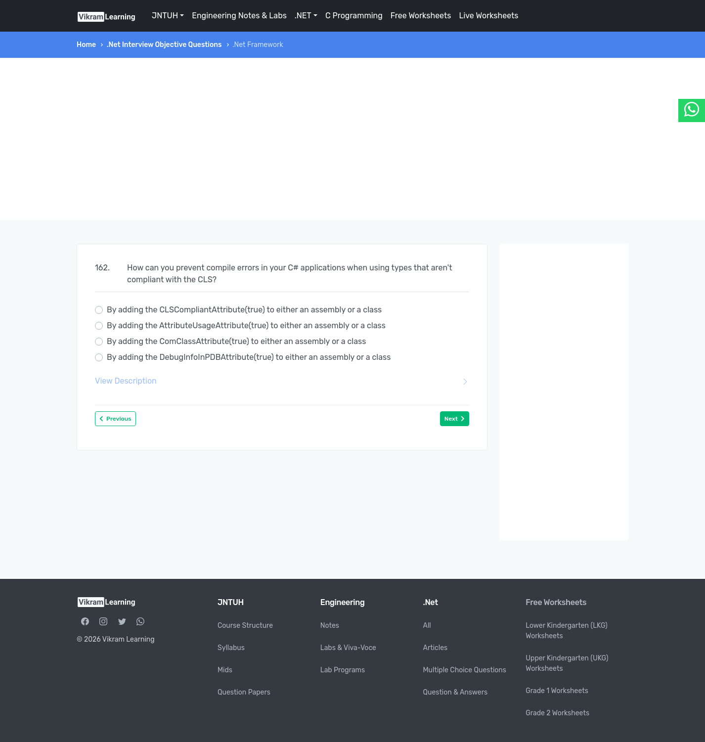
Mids (225, 670)
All (427, 625)
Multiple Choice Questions (465, 670)
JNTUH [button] (165, 15)
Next (454, 418)
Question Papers (244, 692)
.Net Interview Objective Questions (164, 45)
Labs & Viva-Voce (348, 648)
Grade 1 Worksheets (557, 691)
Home (86, 45)
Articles (435, 648)
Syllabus (231, 648)
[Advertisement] (352, 139)
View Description (282, 381)
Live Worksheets (488, 15)
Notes (329, 625)
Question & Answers (455, 692)
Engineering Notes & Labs (239, 15)
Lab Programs (342, 670)
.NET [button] (303, 15)
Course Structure (245, 625)
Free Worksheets (421, 15)
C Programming (354, 15)
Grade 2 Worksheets (557, 713)
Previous (115, 418)
